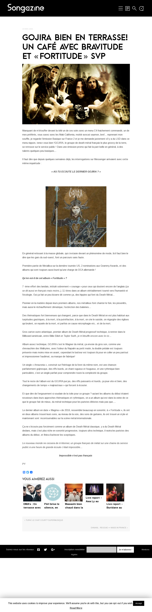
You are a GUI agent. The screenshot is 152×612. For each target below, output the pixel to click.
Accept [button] (138, 603)
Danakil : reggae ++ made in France (108, 582)
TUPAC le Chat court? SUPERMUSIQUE (44, 582)
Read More (76, 608)
